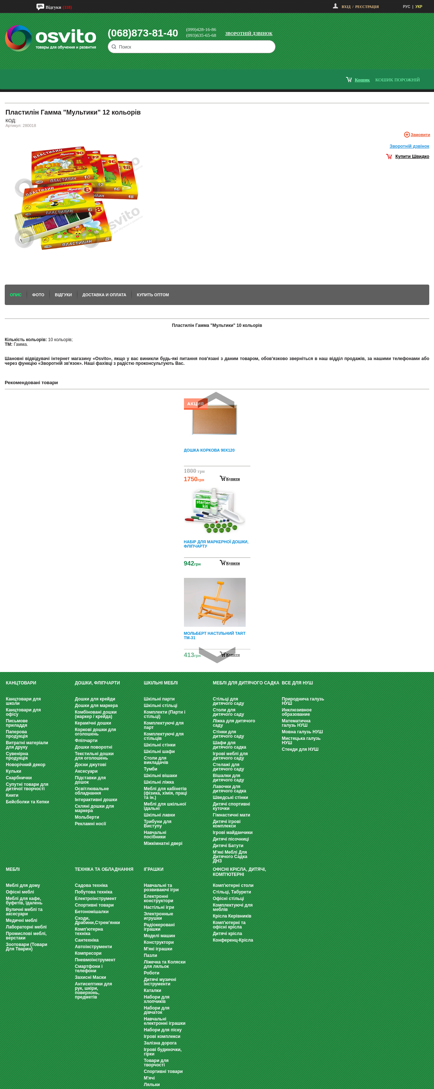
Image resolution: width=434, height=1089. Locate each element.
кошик (362, 79)
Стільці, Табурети (232, 892)
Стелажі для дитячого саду (228, 767)
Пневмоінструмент (95, 959)
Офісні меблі (20, 892)
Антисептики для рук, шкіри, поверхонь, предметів (93, 990)
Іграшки (154, 869)
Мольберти (87, 817)
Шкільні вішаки (160, 775)
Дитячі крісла (227, 933)
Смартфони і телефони (89, 968)
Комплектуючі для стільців (164, 736)
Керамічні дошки (93, 723)
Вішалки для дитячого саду (228, 778)
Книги (12, 795)
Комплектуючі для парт (164, 725)
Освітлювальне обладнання (92, 791)
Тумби (150, 769)
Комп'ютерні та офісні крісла (229, 925)
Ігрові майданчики (233, 832)
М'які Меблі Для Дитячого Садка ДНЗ (230, 857)
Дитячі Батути (228, 845)
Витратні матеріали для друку (27, 745)
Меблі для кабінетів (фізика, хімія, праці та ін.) (165, 793)
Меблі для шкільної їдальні (165, 806)
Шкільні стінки (160, 745)
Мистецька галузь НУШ (301, 740)
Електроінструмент (95, 898)
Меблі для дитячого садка (246, 683)
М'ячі (149, 1078)
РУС (406, 7)
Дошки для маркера (96, 705)
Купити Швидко (412, 156)
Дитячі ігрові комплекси (227, 824)
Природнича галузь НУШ (303, 701)
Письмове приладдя (17, 723)
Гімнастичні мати (231, 815)
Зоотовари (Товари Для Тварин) (26, 946)
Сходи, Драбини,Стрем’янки (97, 920)
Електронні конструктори (158, 898)
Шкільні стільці (160, 705)
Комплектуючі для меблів (233, 907)
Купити (233, 478)
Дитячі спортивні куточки (231, 806)
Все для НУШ (297, 683)
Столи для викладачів (156, 760)
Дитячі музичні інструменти (160, 981)
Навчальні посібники (155, 834)
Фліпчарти (86, 740)
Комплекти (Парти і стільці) (164, 714)
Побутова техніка (93, 892)
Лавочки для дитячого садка (229, 788)
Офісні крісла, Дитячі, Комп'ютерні (239, 872)
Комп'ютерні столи (233, 885)
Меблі (13, 869)
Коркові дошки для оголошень (95, 732)
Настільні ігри (159, 907)
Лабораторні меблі (26, 927)
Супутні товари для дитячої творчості (27, 786)
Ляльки (152, 1084)
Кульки (13, 771)
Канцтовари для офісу (23, 712)
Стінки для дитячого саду (228, 734)
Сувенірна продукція (17, 756)
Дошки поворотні (93, 747)
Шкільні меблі (161, 683)
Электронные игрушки (158, 916)
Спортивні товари (94, 905)
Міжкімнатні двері (163, 843)
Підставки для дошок (90, 780)
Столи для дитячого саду (228, 712)
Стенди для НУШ (300, 749)
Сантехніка (87, 940)
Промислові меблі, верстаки (26, 936)
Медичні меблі (21, 920)
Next (217, 655)
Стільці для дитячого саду (228, 701)
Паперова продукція (17, 734)
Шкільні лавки (159, 815)
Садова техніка (91, 885)
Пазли (150, 955)
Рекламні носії (90, 823)
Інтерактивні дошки (96, 799)
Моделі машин (159, 935)
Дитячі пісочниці (231, 839)
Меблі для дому (23, 885)
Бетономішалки (92, 911)
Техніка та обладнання (104, 869)
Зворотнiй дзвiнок (409, 146)
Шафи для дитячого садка (229, 745)
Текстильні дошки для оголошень (94, 756)
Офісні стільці (228, 898)
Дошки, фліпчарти (97, 683)
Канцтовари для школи (23, 701)
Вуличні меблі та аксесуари (24, 911)
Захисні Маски (90, 977)
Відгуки (53, 7)
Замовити (420, 134)
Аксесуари (86, 771)
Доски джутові (90, 764)
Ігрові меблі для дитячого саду (230, 756)
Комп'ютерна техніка (89, 931)
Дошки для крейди (95, 699)
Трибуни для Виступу (158, 824)
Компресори (88, 953)
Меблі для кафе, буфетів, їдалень (24, 900)
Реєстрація (367, 7)
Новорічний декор (25, 764)
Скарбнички (19, 777)
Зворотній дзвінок (249, 33)
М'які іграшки (158, 948)
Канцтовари (21, 683)
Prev (216, 400)
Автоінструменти (93, 946)
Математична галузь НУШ (296, 723)
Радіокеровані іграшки (159, 927)
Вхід (346, 7)
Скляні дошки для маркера (94, 808)
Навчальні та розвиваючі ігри (161, 887)
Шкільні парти (159, 699)
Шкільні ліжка (159, 782)
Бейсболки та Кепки (27, 801)
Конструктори (159, 942)
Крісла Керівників (232, 916)
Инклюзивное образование (297, 712)
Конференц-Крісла (233, 940)
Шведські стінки (230, 797)
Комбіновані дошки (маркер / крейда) (96, 714)
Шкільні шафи (159, 751)
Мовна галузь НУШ (302, 731)
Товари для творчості (156, 1062)
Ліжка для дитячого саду (234, 723)
